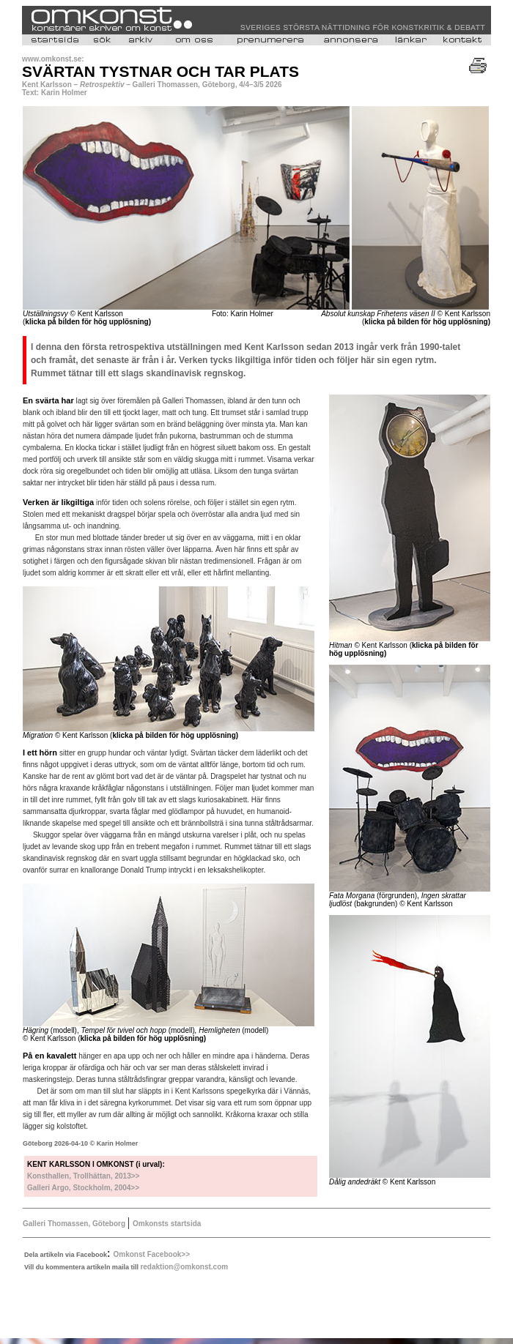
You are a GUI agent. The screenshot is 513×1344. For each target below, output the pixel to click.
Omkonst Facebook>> (152, 1254)
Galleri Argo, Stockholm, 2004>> (83, 1188)
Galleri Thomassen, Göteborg (74, 1224)
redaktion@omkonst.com (184, 1267)
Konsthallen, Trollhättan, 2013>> (83, 1176)
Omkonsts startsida (167, 1224)
